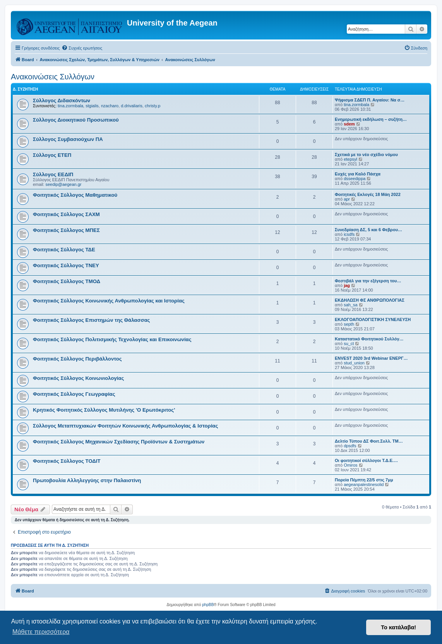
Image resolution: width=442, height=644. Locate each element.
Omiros (350, 465)
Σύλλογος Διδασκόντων (61, 100)
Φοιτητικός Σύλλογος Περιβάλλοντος (77, 359)
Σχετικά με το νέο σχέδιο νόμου (366, 154)
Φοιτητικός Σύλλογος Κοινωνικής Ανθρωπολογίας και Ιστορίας (109, 301)
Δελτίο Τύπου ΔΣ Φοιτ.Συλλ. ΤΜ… (369, 441)
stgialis (92, 105)
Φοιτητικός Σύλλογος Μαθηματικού (75, 195)
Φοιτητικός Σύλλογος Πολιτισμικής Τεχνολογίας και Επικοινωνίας (112, 339)
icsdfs (349, 234)
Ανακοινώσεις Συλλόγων (52, 76)
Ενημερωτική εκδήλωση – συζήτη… (371, 119)
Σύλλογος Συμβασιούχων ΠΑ (68, 139)
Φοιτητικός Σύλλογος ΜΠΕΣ (66, 230)
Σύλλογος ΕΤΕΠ (52, 155)
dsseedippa (354, 178)
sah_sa (350, 304)
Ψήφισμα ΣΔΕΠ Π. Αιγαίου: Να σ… (369, 100)
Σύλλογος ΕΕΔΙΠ (53, 174)
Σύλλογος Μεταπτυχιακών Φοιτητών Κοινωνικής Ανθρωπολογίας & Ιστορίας (125, 426)
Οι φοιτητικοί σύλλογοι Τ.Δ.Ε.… (366, 460)
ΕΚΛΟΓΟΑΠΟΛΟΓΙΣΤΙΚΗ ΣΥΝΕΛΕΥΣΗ (373, 319)
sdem (349, 124)
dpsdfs (350, 445)
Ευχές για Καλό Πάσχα (357, 174)
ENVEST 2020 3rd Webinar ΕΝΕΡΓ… (371, 358)
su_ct (349, 343)
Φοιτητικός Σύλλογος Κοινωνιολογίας (78, 378)
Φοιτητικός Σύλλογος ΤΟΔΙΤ (67, 461)
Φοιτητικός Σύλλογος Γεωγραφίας (74, 394)
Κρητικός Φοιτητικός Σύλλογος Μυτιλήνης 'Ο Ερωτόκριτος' (104, 410)
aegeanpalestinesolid (364, 484)
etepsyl (350, 159)
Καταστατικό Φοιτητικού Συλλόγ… (369, 339)
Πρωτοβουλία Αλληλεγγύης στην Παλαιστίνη (87, 480)
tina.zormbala (70, 105)
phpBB (208, 605)
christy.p (152, 105)
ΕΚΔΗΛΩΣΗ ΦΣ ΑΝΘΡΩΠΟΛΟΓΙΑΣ (369, 300)
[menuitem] (82, 48)
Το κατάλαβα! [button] (398, 627)
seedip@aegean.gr (63, 184)
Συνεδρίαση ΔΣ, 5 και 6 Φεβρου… (368, 229)
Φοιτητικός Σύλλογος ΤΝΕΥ (66, 265)
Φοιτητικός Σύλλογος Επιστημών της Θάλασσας (91, 320)
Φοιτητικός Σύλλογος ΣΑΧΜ (66, 214)
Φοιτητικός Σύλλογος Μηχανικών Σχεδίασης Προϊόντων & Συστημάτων (118, 442)
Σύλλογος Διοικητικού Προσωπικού (76, 120)
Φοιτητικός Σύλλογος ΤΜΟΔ (66, 281)
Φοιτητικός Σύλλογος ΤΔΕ (64, 249)
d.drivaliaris (131, 105)
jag (347, 285)
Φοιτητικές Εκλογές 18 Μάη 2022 (368, 194)
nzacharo (109, 105)
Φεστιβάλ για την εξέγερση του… (368, 280)
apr (347, 199)
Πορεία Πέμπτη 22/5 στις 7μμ (364, 479)
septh (349, 324)
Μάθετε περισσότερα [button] (41, 632)
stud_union (354, 363)
